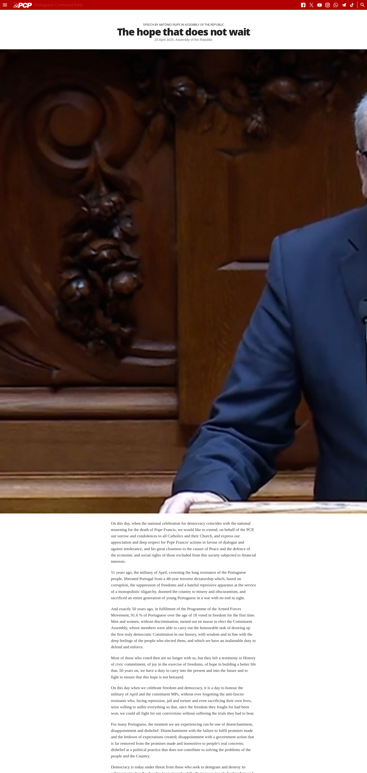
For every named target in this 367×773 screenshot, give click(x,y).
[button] (5, 5)
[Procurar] (361, 4)
